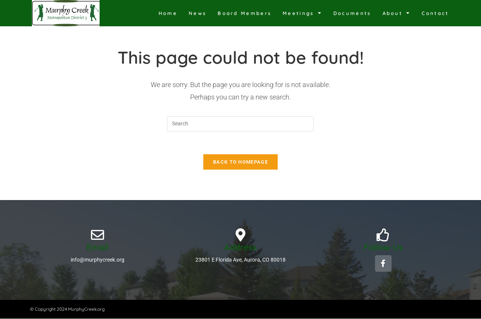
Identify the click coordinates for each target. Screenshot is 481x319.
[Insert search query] (240, 123)
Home (168, 13)
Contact (435, 13)
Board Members (244, 13)
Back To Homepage (240, 162)
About (397, 13)
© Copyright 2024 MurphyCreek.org (67, 309)
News (197, 13)
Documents (352, 13)
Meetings (302, 13)
